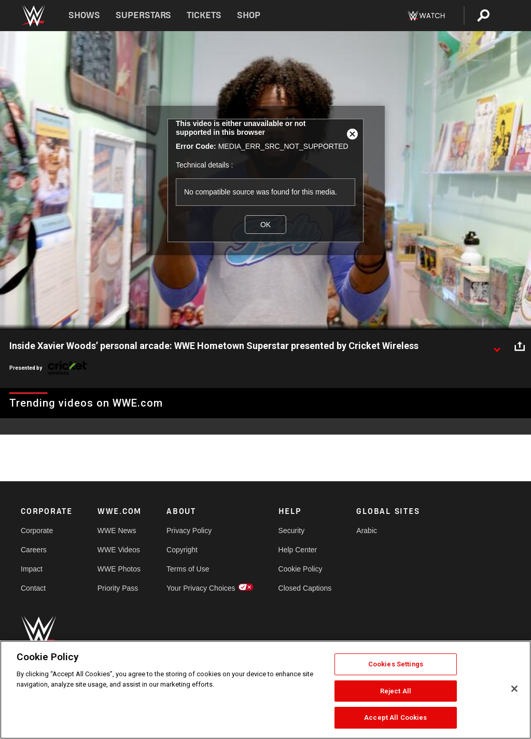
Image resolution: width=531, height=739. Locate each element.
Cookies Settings (395, 664)
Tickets (204, 15)
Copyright (182, 550)
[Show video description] (496, 346)
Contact (33, 588)
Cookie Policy (300, 569)
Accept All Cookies (395, 717)
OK (265, 224)
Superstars (144, 15)
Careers (34, 550)
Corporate (37, 530)
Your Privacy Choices (200, 588)
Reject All (395, 691)
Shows (84, 15)
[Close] (514, 688)
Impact (32, 569)
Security (291, 530)
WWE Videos (118, 550)
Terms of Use (187, 569)
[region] (265, 689)
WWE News (116, 530)
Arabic (366, 530)
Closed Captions (305, 588)
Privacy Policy (189, 530)
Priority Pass (117, 588)
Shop (248, 15)
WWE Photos (119, 569)
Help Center (297, 550)
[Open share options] (519, 346)
